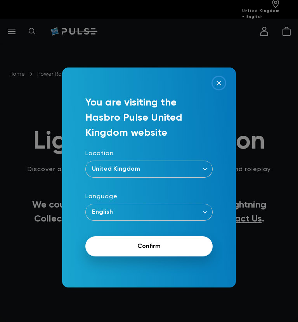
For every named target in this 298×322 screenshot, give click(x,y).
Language (101, 197)
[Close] (219, 83)
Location (99, 154)
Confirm (149, 246)
